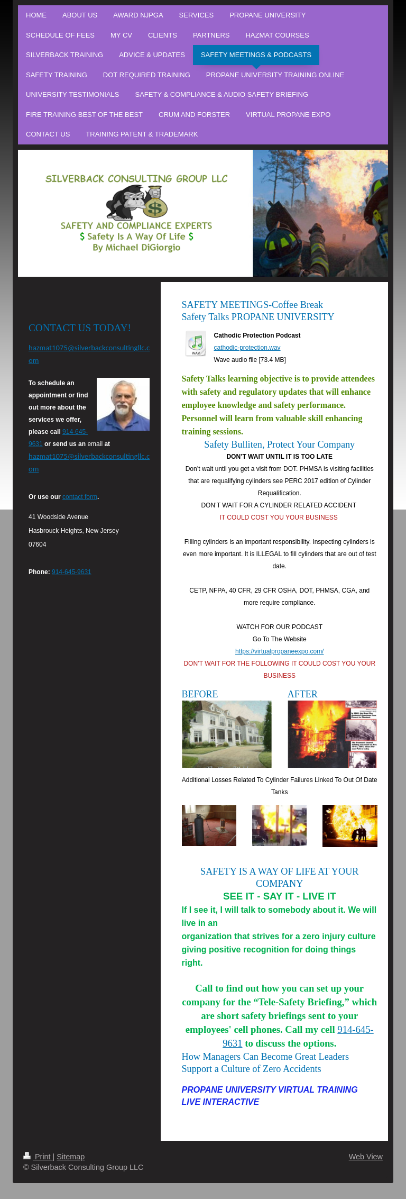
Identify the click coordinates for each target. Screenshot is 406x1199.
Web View (366, 1156)
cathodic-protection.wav (247, 347)
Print (38, 1156)
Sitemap (71, 1156)
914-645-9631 (71, 572)
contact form (79, 497)
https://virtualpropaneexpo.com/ (279, 651)
